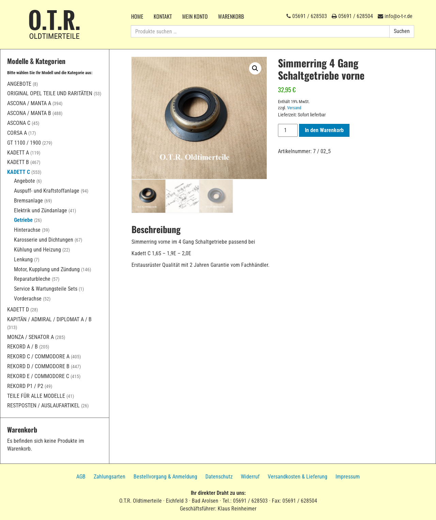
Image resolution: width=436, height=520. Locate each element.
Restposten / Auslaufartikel (43, 405)
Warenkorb (231, 16)
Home (137, 16)
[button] (255, 68)
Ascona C (18, 123)
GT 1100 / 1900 (24, 143)
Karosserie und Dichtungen (43, 240)
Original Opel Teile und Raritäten (49, 93)
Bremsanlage (28, 200)
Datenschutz (219, 476)
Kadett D (18, 309)
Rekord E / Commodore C (38, 376)
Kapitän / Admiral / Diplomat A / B (49, 319)
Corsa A (17, 133)
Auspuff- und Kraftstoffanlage (46, 191)
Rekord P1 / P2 (25, 386)
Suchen (402, 31)
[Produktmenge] (288, 130)
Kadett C (18, 172)
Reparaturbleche (32, 279)
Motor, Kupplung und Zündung (47, 269)
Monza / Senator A (30, 337)
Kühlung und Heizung (37, 249)
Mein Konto (195, 16)
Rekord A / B (22, 346)
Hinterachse (27, 230)
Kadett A (18, 152)
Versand (294, 107)
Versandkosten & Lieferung (297, 476)
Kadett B (18, 162)
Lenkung (23, 259)
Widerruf (250, 476)
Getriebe (23, 220)
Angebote (19, 84)
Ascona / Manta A (29, 103)
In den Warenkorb (324, 130)
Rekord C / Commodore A (38, 356)
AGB (80, 476)
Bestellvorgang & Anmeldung (165, 476)
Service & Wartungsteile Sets (45, 289)
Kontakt (163, 16)
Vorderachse (28, 298)
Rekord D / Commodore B (38, 366)
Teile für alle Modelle (36, 396)
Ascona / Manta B (29, 113)
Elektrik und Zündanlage (40, 210)
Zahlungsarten (109, 476)
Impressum (348, 476)
